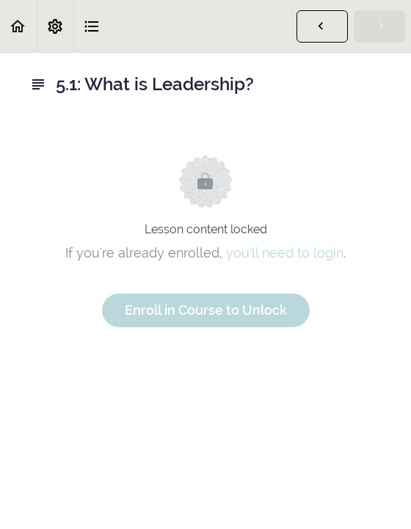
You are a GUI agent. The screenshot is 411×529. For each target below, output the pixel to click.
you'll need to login (284, 252)
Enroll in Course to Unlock (206, 310)
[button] (18, 26)
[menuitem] (55, 26)
